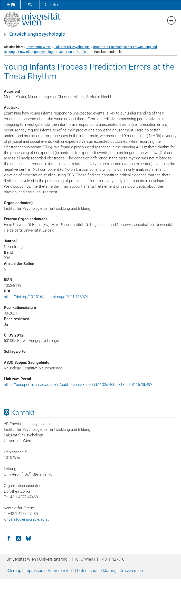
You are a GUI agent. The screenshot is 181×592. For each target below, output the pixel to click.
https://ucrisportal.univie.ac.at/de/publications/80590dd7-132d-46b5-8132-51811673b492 (78, 384)
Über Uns (65, 52)
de (10, 4)
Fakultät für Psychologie (72, 47)
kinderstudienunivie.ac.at (26, 519)
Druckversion (131, 570)
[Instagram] (18, 538)
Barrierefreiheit (61, 570)
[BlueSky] (28, 538)
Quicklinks (53, 4)
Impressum (34, 570)
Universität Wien (38, 47)
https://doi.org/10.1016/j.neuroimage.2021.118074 (46, 296)
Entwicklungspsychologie (37, 34)
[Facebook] (9, 538)
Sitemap (13, 570)
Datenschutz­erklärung (97, 570)
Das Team (82, 52)
